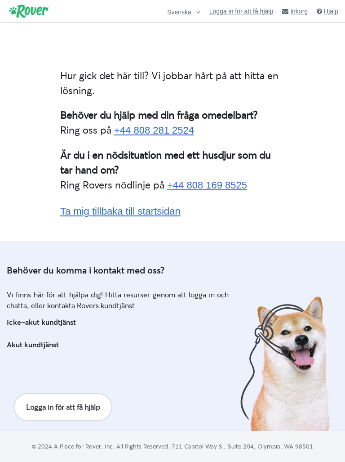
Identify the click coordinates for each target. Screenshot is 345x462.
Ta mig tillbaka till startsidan (120, 211)
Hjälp (327, 11)
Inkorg (295, 11)
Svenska (180, 12)
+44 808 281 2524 (154, 130)
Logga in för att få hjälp (241, 11)
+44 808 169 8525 (207, 185)
